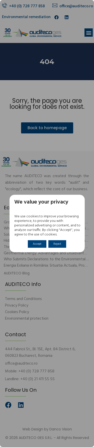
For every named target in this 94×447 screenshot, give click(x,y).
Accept (37, 243)
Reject (57, 243)
